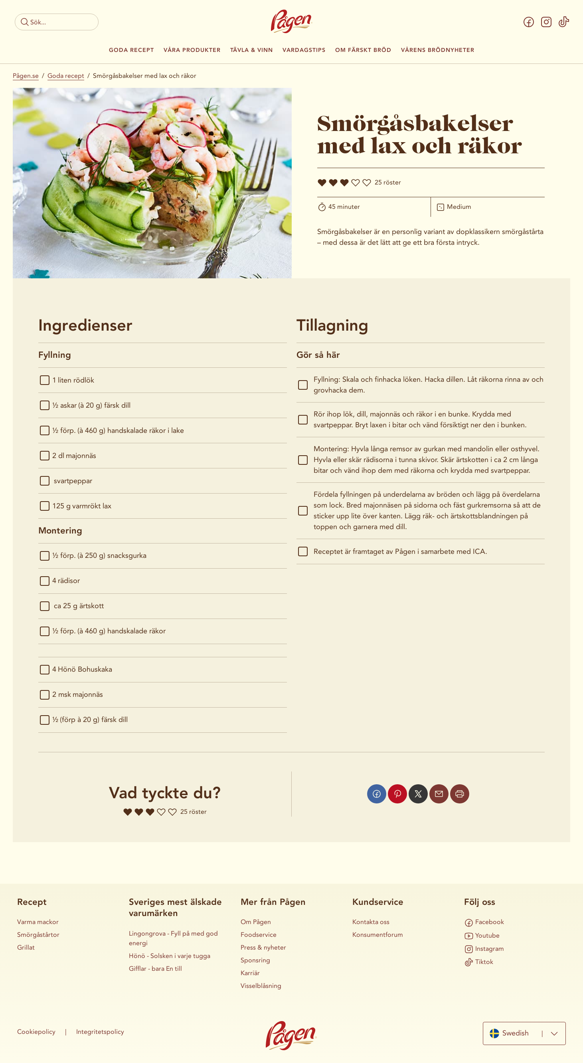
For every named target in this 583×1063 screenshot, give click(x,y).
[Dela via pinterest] (397, 793)
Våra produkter (192, 50)
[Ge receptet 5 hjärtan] (367, 182)
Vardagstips (304, 50)
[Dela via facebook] (376, 793)
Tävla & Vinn (251, 50)
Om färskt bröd (363, 50)
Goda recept (131, 50)
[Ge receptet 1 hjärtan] (322, 182)
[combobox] (524, 1033)
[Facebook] (528, 22)
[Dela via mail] (439, 793)
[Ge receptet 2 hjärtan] (333, 182)
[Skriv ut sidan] (459, 793)
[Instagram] (546, 22)
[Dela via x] (418, 793)
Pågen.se (26, 75)
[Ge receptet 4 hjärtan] (355, 182)
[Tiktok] (563, 22)
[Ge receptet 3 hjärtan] (344, 182)
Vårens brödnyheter (437, 50)
